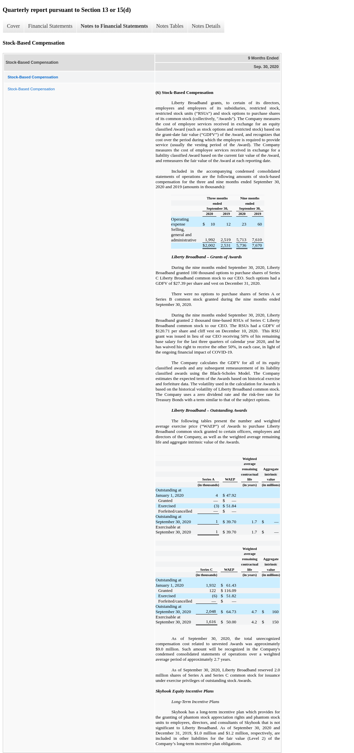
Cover (13, 26)
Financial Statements (50, 26)
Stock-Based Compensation (31, 89)
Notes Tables (170, 26)
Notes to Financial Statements (114, 26)
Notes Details (206, 26)
